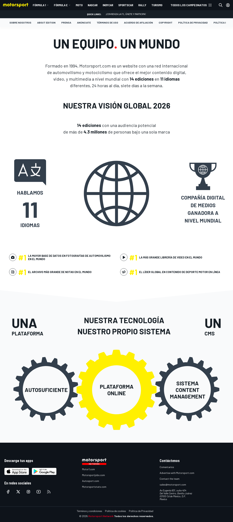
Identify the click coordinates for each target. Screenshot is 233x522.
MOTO (79, 5)
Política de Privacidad (193, 22)
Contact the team (169, 478)
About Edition (46, 22)
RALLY (142, 5)
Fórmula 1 (39, 5)
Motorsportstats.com (94, 486)
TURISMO (156, 5)
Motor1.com (88, 469)
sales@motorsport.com (173, 484)
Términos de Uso (107, 22)
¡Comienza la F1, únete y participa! (126, 14)
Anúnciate (84, 22)
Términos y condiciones (89, 511)
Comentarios (167, 467)
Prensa (66, 22)
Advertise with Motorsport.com (177, 472)
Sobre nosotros (20, 22)
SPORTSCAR (125, 5)
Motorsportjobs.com (93, 475)
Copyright (165, 22)
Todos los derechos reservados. (134, 516)
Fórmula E (61, 5)
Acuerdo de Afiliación (138, 22)
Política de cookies (115, 511)
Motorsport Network (101, 516)
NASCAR (93, 5)
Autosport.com (90, 480)
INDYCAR (108, 5)
